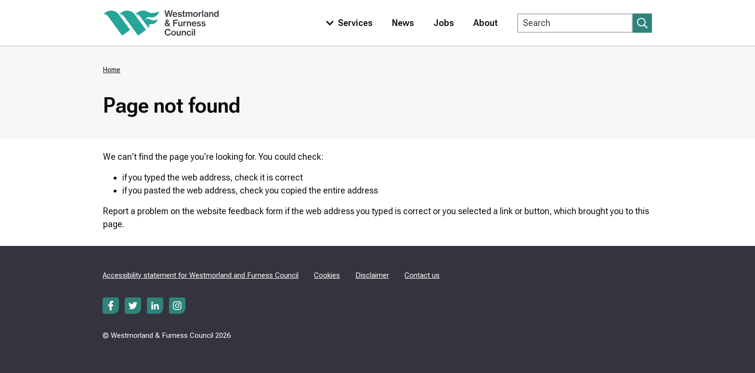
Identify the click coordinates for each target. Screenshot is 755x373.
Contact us (422, 275)
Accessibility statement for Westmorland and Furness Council (201, 275)
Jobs (443, 23)
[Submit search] (642, 23)
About (485, 23)
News (403, 23)
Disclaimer (372, 275)
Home (111, 70)
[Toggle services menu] (347, 22)
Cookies (327, 275)
